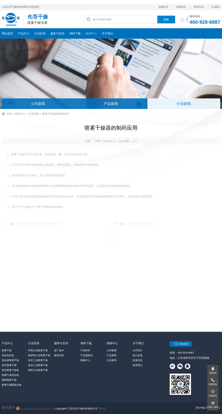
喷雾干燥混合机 (10, 375)
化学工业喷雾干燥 (38, 360)
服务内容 (59, 355)
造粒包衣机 (8, 355)
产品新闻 (111, 104)
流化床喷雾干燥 (10, 360)
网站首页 (7, 33)
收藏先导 (163, 6)
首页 (9, 113)
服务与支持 (57, 33)
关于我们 (107, 33)
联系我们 (138, 365)
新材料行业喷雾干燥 (39, 355)
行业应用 (39, 33)
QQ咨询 (213, 373)
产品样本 (85, 350)
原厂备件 (59, 350)
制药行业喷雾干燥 (38, 370)
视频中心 (85, 360)
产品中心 (23, 33)
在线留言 (181, 6)
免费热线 (213, 384)
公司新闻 (38, 104)
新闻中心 (91, 33)
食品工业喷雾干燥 (38, 365)
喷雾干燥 (7, 350)
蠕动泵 (102, 408)
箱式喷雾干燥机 (10, 370)
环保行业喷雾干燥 (38, 350)
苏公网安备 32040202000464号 (35, 408)
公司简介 (138, 350)
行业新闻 (184, 104)
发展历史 (138, 360)
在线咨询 (183, 343)
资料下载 (75, 33)
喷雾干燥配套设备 (11, 384)
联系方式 (199, 6)
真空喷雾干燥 (9, 365)
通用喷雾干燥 (9, 380)
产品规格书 (86, 355)
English (216, 6)
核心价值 (138, 355)
